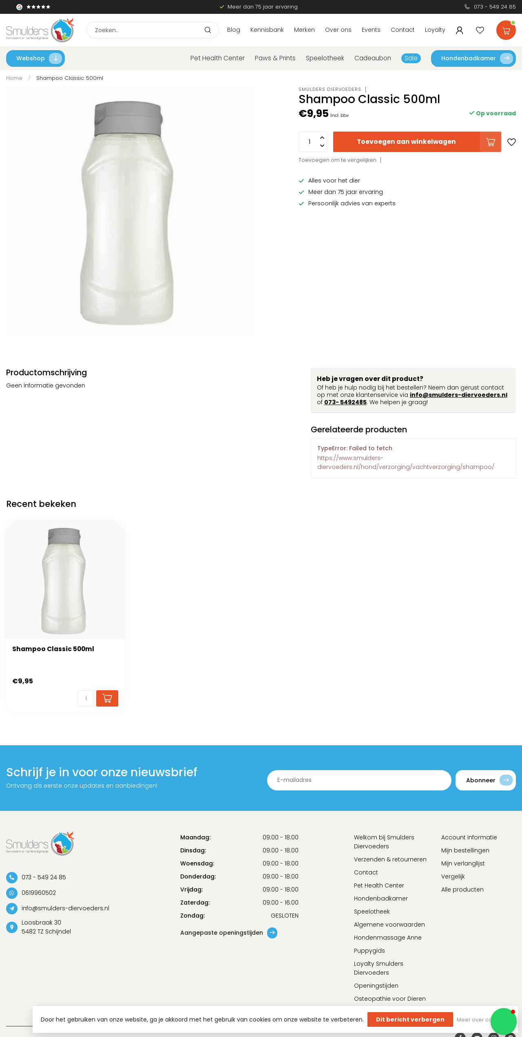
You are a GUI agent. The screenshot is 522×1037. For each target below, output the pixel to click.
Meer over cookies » (483, 1019)
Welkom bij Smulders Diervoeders (384, 841)
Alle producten (462, 889)
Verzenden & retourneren (390, 859)
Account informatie (469, 837)
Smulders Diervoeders (330, 89)
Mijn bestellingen (465, 850)
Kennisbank (267, 30)
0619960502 (39, 893)
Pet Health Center (217, 58)
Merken (304, 30)
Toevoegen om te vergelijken (337, 159)
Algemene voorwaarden (389, 924)
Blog (233, 30)
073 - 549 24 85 (495, 7)
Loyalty (435, 30)
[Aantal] (86, 698)
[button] (504, 1021)
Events (371, 30)
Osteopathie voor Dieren (390, 999)
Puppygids (369, 951)
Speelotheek (325, 58)
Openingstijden (376, 986)
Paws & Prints (275, 58)
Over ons (338, 30)
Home (14, 78)
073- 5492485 (345, 402)
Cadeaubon (372, 58)
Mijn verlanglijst (463, 863)
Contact (403, 30)
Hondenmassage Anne (388, 938)
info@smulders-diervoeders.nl (458, 395)
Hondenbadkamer (477, 58)
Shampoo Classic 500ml (69, 78)
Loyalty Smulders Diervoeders (378, 968)
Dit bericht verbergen (410, 1019)
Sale (411, 58)
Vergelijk (453, 876)
